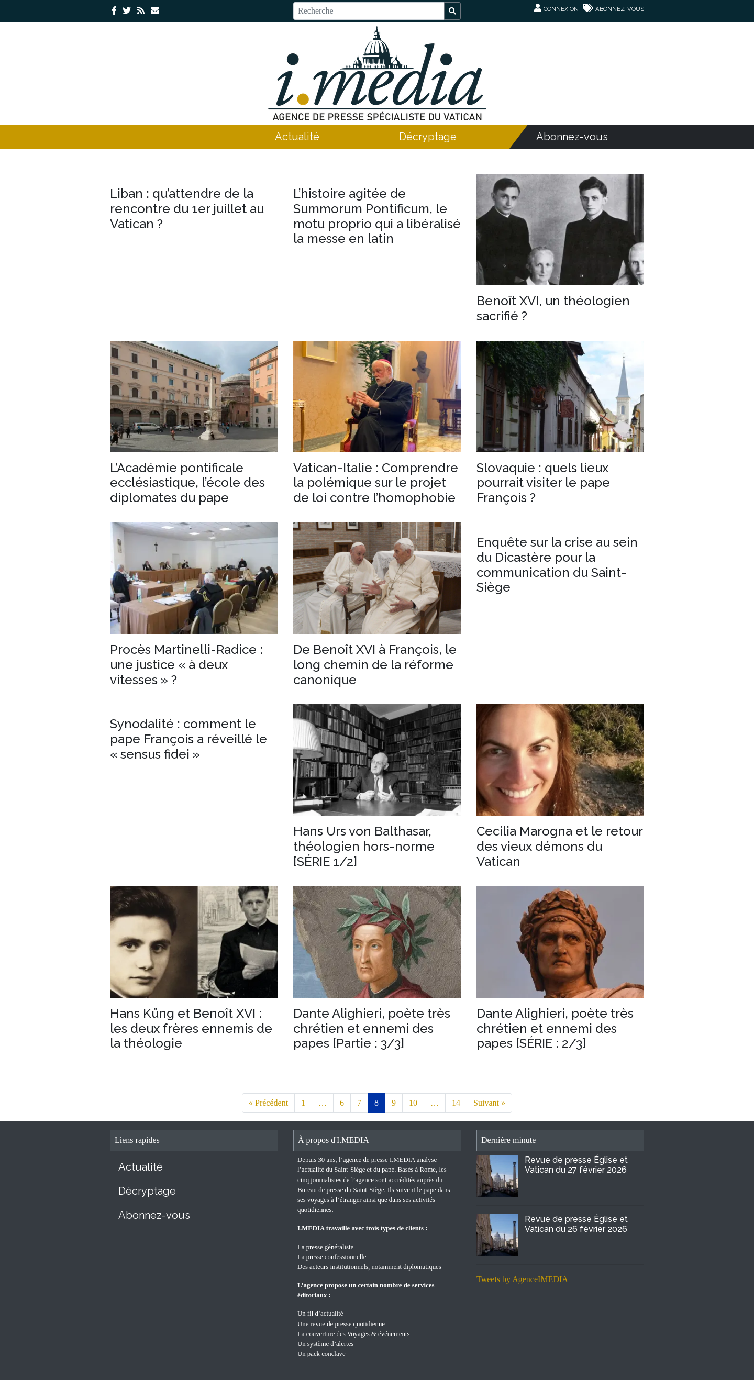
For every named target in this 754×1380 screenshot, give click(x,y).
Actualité (297, 136)
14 (456, 1102)
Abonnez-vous (572, 136)
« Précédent (268, 1102)
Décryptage (428, 136)
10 (413, 1102)
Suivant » (489, 1102)
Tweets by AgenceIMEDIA (522, 1279)
